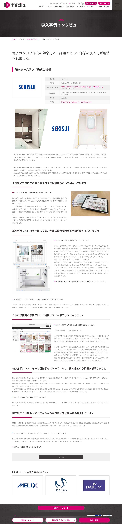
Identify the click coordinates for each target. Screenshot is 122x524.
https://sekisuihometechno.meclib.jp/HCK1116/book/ (82, 87)
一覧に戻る (61, 457)
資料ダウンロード (91, 3)
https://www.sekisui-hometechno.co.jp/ (76, 102)
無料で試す (94, 520)
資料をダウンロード (61, 509)
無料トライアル (104, 3)
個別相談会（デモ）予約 (61, 520)
